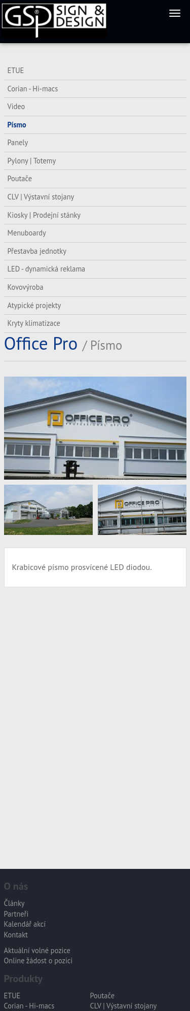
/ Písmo (102, 345)
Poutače (20, 178)
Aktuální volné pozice (37, 950)
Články (14, 903)
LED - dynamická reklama (47, 269)
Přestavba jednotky (37, 251)
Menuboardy (27, 233)
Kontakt (16, 934)
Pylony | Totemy (32, 160)
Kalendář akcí (25, 924)
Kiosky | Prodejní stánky (44, 215)
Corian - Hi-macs (33, 88)
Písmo (17, 124)
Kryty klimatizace (34, 323)
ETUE (16, 70)
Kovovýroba (26, 287)
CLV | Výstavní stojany (41, 196)
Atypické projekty (34, 305)
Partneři (16, 914)
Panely (18, 142)
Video (16, 106)
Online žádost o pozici (38, 960)
